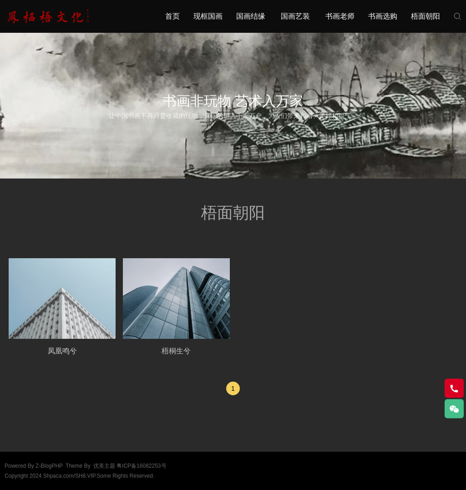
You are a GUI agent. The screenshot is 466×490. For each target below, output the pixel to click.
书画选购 (382, 16)
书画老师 (340, 16)
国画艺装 (295, 16)
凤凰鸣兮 (62, 351)
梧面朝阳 (425, 16)
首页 (172, 16)
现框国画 (208, 16)
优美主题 (104, 466)
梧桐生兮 (176, 351)
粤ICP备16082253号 (141, 466)
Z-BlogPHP (49, 466)
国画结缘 (250, 16)
